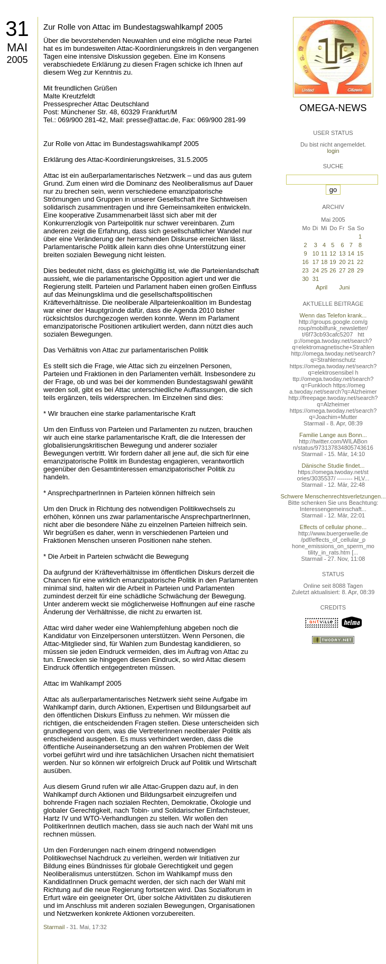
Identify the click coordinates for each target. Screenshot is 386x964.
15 (360, 253)
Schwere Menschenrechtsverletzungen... (333, 496)
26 (332, 270)
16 (305, 262)
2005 (16, 59)
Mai (17, 47)
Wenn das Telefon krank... (333, 315)
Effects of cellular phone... (333, 527)
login (333, 151)
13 (342, 253)
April (321, 287)
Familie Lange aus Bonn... (333, 435)
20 (342, 262)
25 (324, 270)
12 (332, 253)
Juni (344, 287)
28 (351, 270)
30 (305, 279)
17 (316, 262)
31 (17, 28)
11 (324, 253)
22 (360, 262)
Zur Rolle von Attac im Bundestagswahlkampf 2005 (133, 26)
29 (360, 270)
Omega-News (332, 108)
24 (316, 270)
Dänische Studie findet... (332, 465)
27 (342, 270)
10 (316, 253)
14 (351, 253)
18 (324, 262)
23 (305, 270)
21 (351, 262)
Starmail (54, 927)
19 (332, 262)
